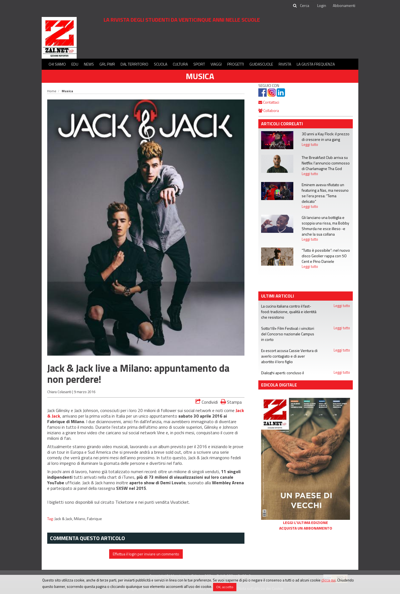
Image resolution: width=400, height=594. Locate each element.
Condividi (206, 402)
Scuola (160, 64)
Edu (74, 64)
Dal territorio (134, 64)
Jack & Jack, (64, 519)
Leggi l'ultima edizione (305, 522)
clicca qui (328, 580)
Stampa (231, 402)
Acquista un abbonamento (305, 528)
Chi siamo (57, 64)
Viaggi (216, 64)
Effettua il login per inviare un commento (146, 554)
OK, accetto (224, 587)
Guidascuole (261, 64)
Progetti (235, 64)
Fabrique (94, 519)
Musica (200, 76)
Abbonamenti (344, 5)
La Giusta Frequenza (316, 64)
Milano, (80, 519)
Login (321, 5)
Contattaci (268, 102)
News (89, 64)
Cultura (180, 64)
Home (51, 91)
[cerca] (305, 5)
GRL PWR (107, 64)
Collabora (268, 110)
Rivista (285, 64)
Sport (199, 64)
